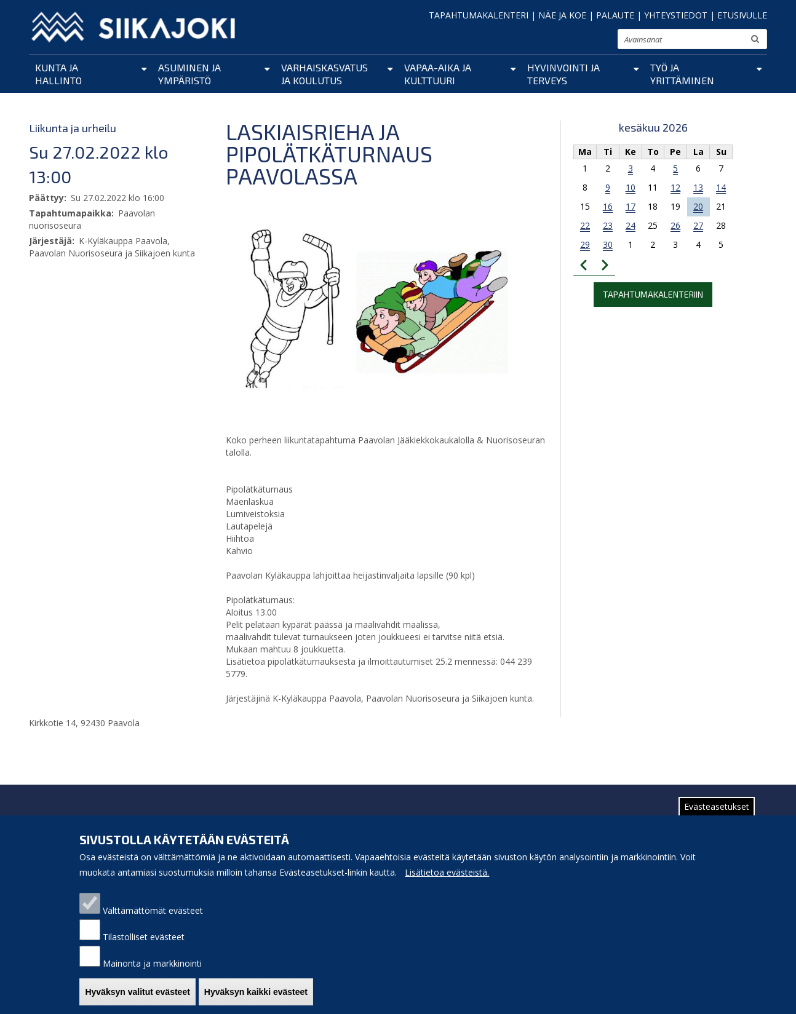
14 (721, 187)
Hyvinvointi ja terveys (563, 73)
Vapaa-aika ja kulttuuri (437, 73)
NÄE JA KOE (562, 15)
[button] (373, 310)
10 (630, 187)
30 (608, 244)
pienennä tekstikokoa (570, 42)
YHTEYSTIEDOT (675, 15)
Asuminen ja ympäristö (189, 73)
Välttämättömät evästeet (153, 921)
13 (698, 187)
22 (585, 225)
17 (630, 206)
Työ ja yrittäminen (682, 73)
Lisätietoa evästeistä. (447, 883)
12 (675, 187)
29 (585, 244)
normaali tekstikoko (586, 41)
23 (608, 225)
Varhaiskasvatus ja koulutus (324, 73)
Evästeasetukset (716, 817)
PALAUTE (615, 15)
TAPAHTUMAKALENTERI (478, 15)
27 (698, 225)
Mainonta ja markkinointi (152, 974)
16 (608, 206)
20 (698, 206)
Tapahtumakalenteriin (653, 294)
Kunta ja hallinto (58, 73)
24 (630, 225)
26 (675, 225)
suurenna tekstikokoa (602, 41)
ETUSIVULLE (742, 15)
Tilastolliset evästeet (144, 947)
